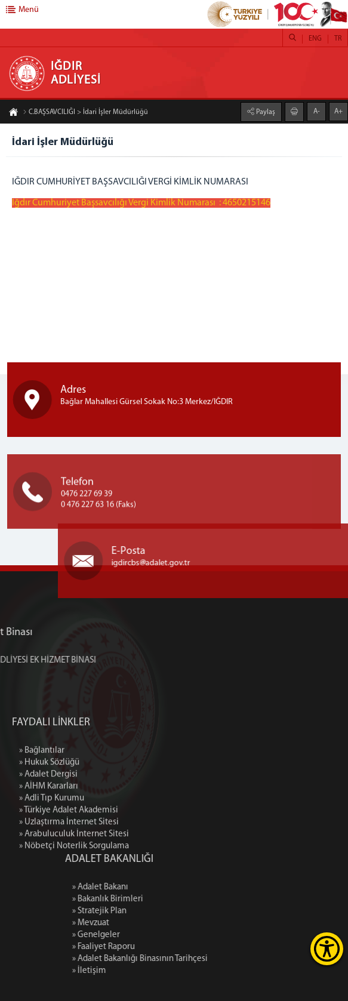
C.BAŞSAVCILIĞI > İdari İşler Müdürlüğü (85, 113)
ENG (315, 38)
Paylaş (264, 111)
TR (337, 38)
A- (316, 110)
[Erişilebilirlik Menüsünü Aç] (326, 948)
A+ (338, 110)
